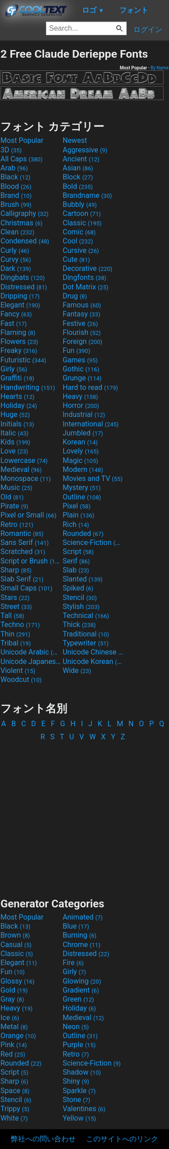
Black (15, 177)
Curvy (15, 259)
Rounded (83, 533)
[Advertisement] (84, 815)
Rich (76, 524)
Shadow (82, 1072)
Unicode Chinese (93, 652)
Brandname (87, 195)
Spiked (78, 588)
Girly (13, 369)
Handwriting (27, 387)
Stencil (80, 597)
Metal (14, 1026)
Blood (16, 186)
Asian (78, 168)
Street (16, 606)
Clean (17, 232)
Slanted (83, 579)
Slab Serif (21, 579)
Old (11, 497)
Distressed (23, 287)
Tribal (15, 643)
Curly (14, 250)
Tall (12, 615)
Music (16, 487)
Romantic (22, 533)
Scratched (22, 551)
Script (78, 551)
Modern (83, 469)
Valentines (84, 1108)
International (91, 424)
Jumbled (83, 433)
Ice (9, 1017)
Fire (73, 962)
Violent (17, 670)
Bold (78, 186)
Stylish (81, 606)
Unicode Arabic (30, 652)
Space (14, 1090)
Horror (81, 405)
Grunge (82, 378)
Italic (14, 433)
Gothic (81, 369)
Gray (12, 999)
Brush (16, 204)
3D (11, 150)
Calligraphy (24, 213)
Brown (15, 935)
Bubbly (80, 204)
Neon (76, 1026)
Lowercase (24, 460)
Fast (13, 323)
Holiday (18, 405)
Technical (86, 615)
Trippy (14, 1108)
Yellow (79, 1118)
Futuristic (23, 360)
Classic (82, 223)
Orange (18, 1035)
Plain (78, 515)
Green (78, 999)
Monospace (25, 478)
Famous (82, 305)
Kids (15, 442)
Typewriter (86, 643)
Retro (16, 524)
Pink (13, 1044)
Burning (79, 935)
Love (14, 451)
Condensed (24, 241)
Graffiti (17, 378)
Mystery (81, 487)
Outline (82, 497)
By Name (160, 67)
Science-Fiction (93, 542)
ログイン (147, 29)
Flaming (17, 332)
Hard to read (90, 387)
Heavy (80, 396)
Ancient (81, 159)
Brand (16, 195)
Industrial (84, 414)
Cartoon (82, 213)
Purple (79, 1044)
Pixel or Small (28, 515)
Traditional (86, 634)
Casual (16, 944)
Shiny (76, 1081)
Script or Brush (30, 561)
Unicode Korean (93, 661)
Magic (80, 460)
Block (78, 177)
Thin (15, 634)
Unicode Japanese (30, 661)
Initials (17, 424)
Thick (79, 624)
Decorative (87, 268)
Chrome (81, 944)
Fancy (16, 314)
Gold (14, 990)
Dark (15, 268)
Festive (80, 323)
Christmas (21, 223)
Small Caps (26, 588)
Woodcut (20, 679)
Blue (76, 926)
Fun (76, 350)
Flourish (82, 332)
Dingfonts (84, 277)
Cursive (81, 250)
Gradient (81, 990)
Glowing (82, 981)
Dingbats (22, 277)
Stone (76, 1099)
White (14, 1118)
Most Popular (22, 140)
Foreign (82, 341)
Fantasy (81, 314)
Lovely (81, 451)
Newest (75, 140)
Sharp (16, 570)
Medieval (21, 469)
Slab (76, 570)
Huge (15, 414)
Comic (79, 232)
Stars (15, 597)
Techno (20, 624)
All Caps (21, 159)
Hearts (17, 396)
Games (80, 360)
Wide (77, 670)
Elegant (20, 305)
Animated (83, 917)
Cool (78, 241)
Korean (80, 442)
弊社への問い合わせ (43, 1139)
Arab (14, 168)
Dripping (20, 296)
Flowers (19, 341)
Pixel (77, 506)
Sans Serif (24, 542)
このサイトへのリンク (122, 1139)
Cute (76, 259)
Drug (75, 296)
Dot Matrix (86, 287)
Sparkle (79, 1090)
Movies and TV (93, 478)
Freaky (18, 350)
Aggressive (85, 150)
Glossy (17, 981)
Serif (76, 561)
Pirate (14, 506)
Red (12, 1054)
